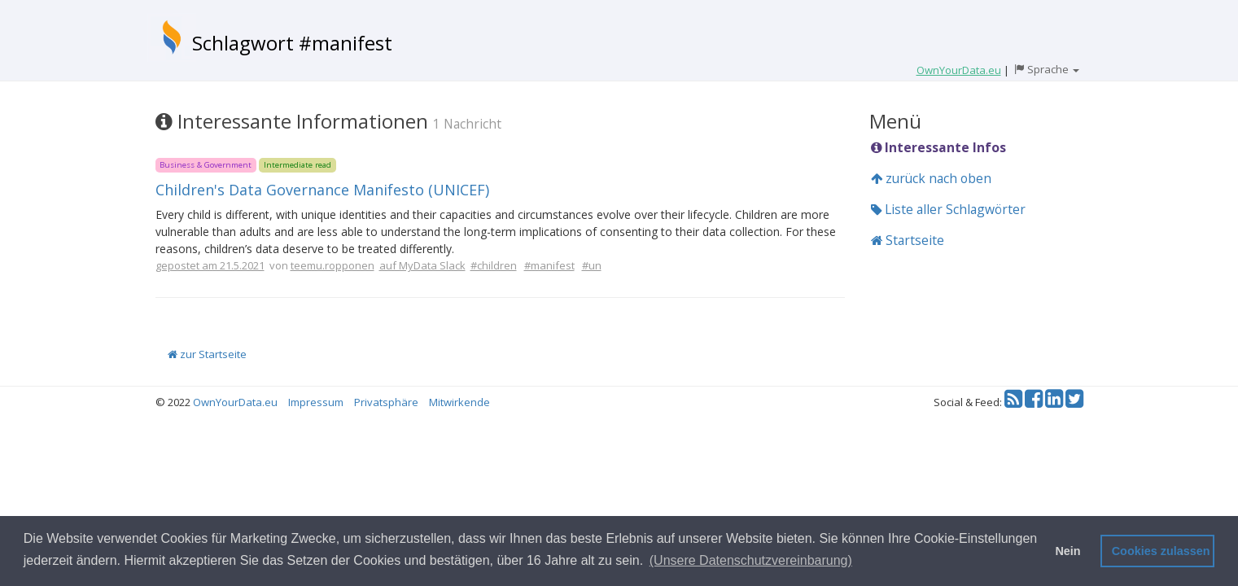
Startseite (907, 240)
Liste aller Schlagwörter (948, 209)
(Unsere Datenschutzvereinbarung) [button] (751, 560)
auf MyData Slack (422, 265)
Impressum (315, 402)
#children (493, 265)
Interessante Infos (938, 147)
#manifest (549, 265)
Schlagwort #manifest (292, 42)
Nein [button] (1067, 551)
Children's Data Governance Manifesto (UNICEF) (322, 189)
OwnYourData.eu (235, 402)
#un (592, 265)
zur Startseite (207, 354)
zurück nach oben (931, 178)
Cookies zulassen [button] (1161, 551)
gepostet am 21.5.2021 (210, 265)
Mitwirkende (459, 402)
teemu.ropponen (332, 265)
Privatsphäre (386, 402)
